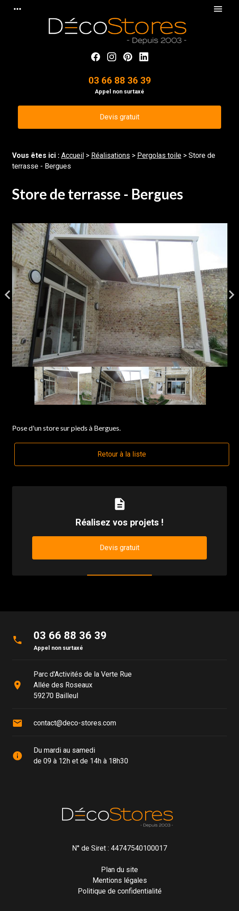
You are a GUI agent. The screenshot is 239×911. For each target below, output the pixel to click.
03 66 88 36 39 (119, 80)
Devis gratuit (119, 117)
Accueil (72, 155)
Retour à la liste (121, 454)
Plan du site (119, 869)
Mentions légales (119, 880)
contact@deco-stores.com (75, 723)
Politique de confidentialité (120, 891)
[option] (119, 295)
